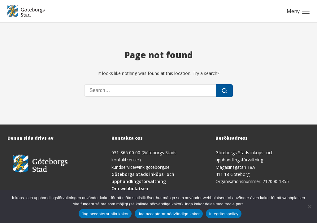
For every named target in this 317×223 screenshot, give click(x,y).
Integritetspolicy (223, 214)
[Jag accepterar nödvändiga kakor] (309, 206)
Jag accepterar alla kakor (105, 214)
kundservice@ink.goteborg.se (140, 167)
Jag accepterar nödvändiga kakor (169, 214)
